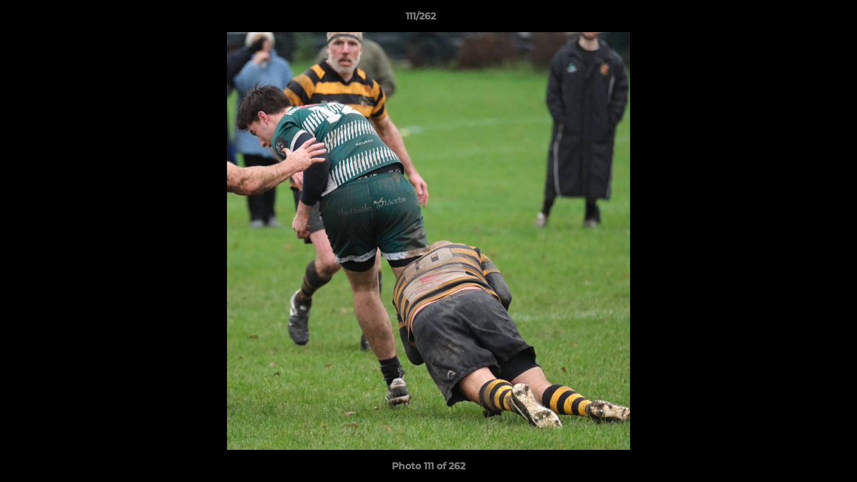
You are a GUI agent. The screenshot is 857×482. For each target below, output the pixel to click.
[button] (801, 19)
